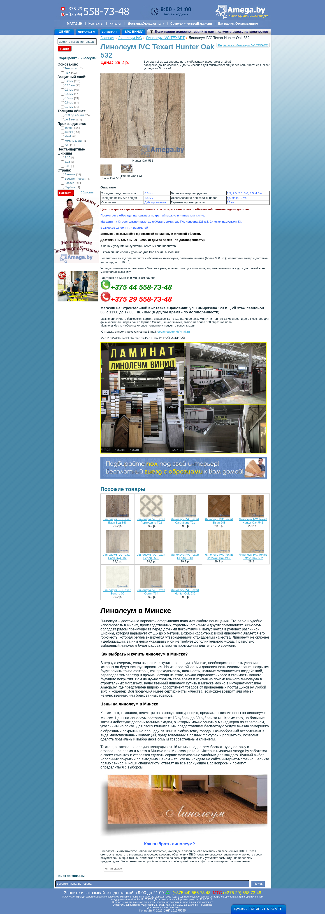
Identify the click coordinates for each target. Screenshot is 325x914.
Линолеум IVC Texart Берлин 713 (185, 556)
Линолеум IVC (130, 38)
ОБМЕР (64, 31)
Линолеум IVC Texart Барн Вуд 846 (117, 520)
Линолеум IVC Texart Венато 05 (117, 591)
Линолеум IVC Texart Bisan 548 (219, 520)
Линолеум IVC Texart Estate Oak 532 (253, 556)
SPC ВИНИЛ (134, 31)
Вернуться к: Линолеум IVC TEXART (243, 45)
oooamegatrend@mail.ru (173, 331)
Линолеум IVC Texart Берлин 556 (151, 556)
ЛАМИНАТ (109, 31)
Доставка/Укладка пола (146, 23)
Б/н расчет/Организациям (238, 23)
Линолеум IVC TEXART (165, 38)
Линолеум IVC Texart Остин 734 (151, 591)
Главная (107, 38)
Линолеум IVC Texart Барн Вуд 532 (117, 556)
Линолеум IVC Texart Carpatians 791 (185, 520)
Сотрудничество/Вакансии (191, 23)
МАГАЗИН (74, 23)
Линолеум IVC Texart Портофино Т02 (151, 520)
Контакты (95, 23)
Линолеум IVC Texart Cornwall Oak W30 (219, 556)
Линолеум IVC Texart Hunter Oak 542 (253, 520)
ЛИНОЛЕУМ (86, 31)
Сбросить (87, 192)
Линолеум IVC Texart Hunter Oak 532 (185, 591)
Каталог (115, 23)
